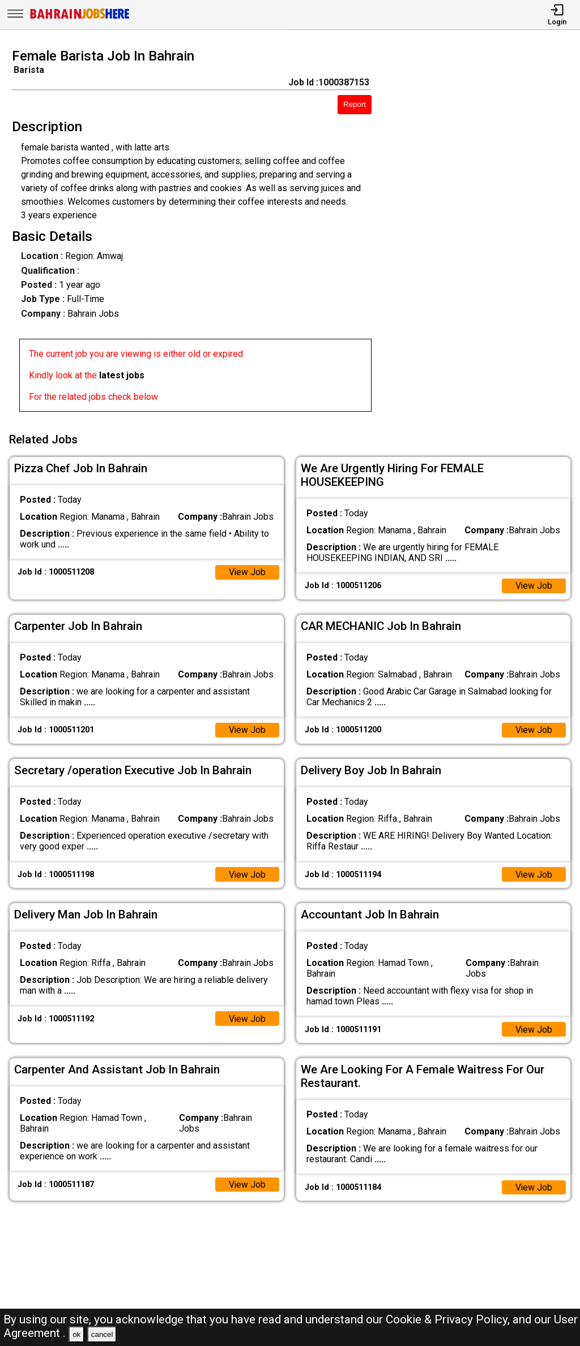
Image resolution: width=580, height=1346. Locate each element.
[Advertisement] (483, 233)
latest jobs (121, 375)
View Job (247, 571)
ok (76, 1334)
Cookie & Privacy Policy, (449, 1319)
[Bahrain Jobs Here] (80, 17)
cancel (102, 1334)
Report (354, 104)
